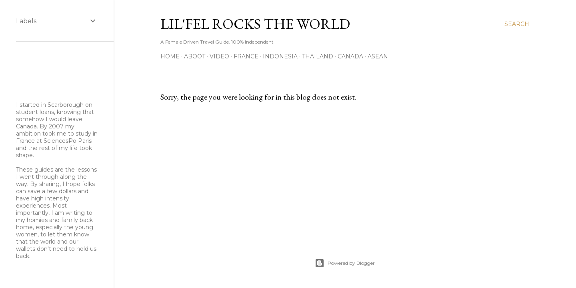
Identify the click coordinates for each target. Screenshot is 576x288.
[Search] (516, 24)
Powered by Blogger (345, 263)
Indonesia (280, 56)
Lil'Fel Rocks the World (255, 23)
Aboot (194, 56)
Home (170, 56)
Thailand (317, 56)
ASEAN (378, 56)
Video (219, 56)
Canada (350, 56)
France (246, 56)
